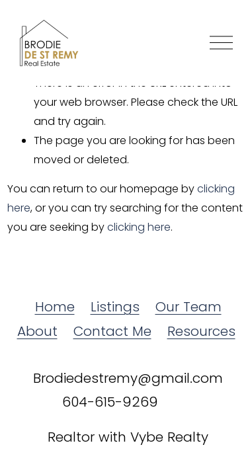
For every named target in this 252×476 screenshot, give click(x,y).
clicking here (139, 227)
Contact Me (112, 331)
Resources (201, 331)
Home (55, 307)
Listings (115, 307)
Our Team (188, 307)
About (37, 331)
